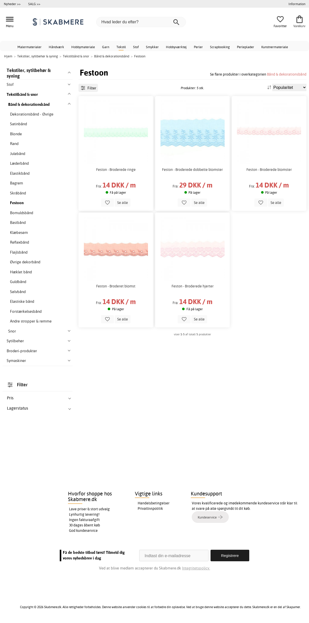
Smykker (152, 47)
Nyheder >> (12, 4)
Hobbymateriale (83, 47)
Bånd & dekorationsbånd (286, 74)
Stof (136, 47)
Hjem (8, 56)
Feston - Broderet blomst (115, 286)
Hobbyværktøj (176, 47)
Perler (198, 47)
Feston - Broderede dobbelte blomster (192, 170)
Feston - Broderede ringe (116, 170)
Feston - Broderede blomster (269, 170)
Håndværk (56, 47)
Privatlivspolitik (150, 508)
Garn (105, 47)
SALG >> (34, 4)
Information (296, 4)
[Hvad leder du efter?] (141, 22)
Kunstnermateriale (274, 47)
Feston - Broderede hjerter (193, 286)
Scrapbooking (220, 47)
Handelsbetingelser (154, 503)
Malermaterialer (29, 47)
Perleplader (245, 47)
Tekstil (121, 47)
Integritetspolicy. (196, 568)
